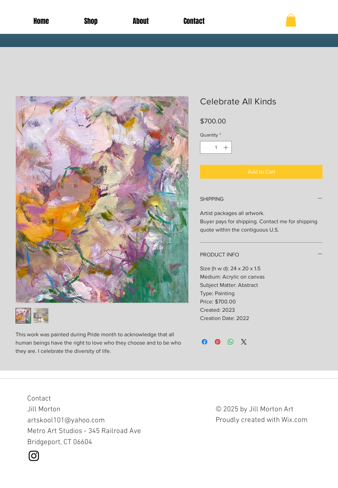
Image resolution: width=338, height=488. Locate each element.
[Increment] (226, 147)
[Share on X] (244, 342)
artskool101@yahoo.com (66, 420)
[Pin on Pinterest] (217, 342)
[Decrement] (205, 147)
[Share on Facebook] (204, 342)
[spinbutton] (216, 147)
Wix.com (294, 420)
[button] (291, 20)
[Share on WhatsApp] (231, 342)
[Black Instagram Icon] (34, 456)
